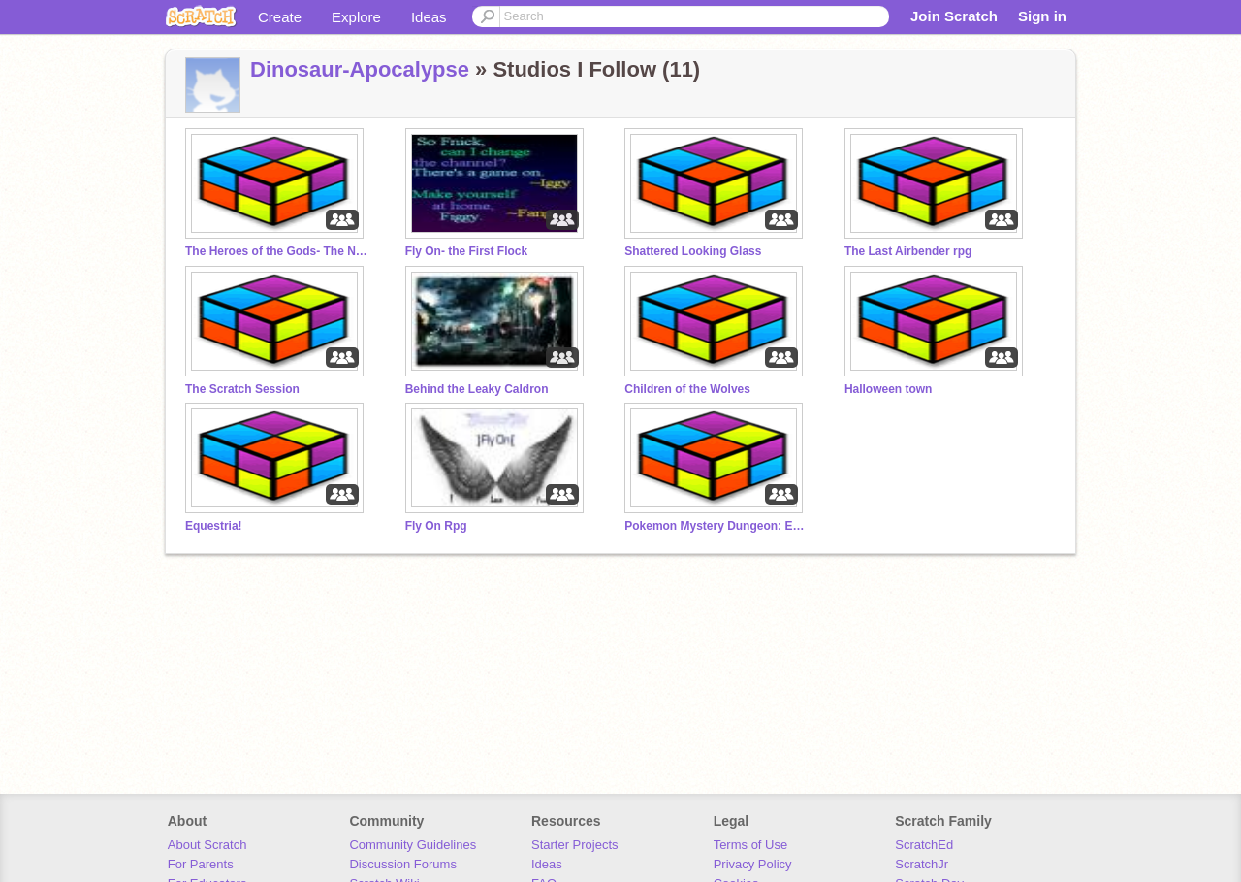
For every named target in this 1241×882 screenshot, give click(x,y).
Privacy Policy (753, 864)
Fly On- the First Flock (466, 251)
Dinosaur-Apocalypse (359, 69)
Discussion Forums (403, 864)
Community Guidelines (412, 844)
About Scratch (207, 844)
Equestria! (213, 526)
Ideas (429, 17)
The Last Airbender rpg (907, 251)
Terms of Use (751, 844)
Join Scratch (954, 16)
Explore (356, 17)
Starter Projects (575, 844)
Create (280, 17)
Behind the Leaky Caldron (477, 389)
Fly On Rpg (436, 526)
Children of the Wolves (687, 389)
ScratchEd (924, 844)
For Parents (201, 864)
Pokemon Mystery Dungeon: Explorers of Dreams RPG (716, 526)
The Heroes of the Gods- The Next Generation (277, 251)
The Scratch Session (242, 389)
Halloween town (888, 389)
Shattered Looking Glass (692, 251)
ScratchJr (921, 864)
